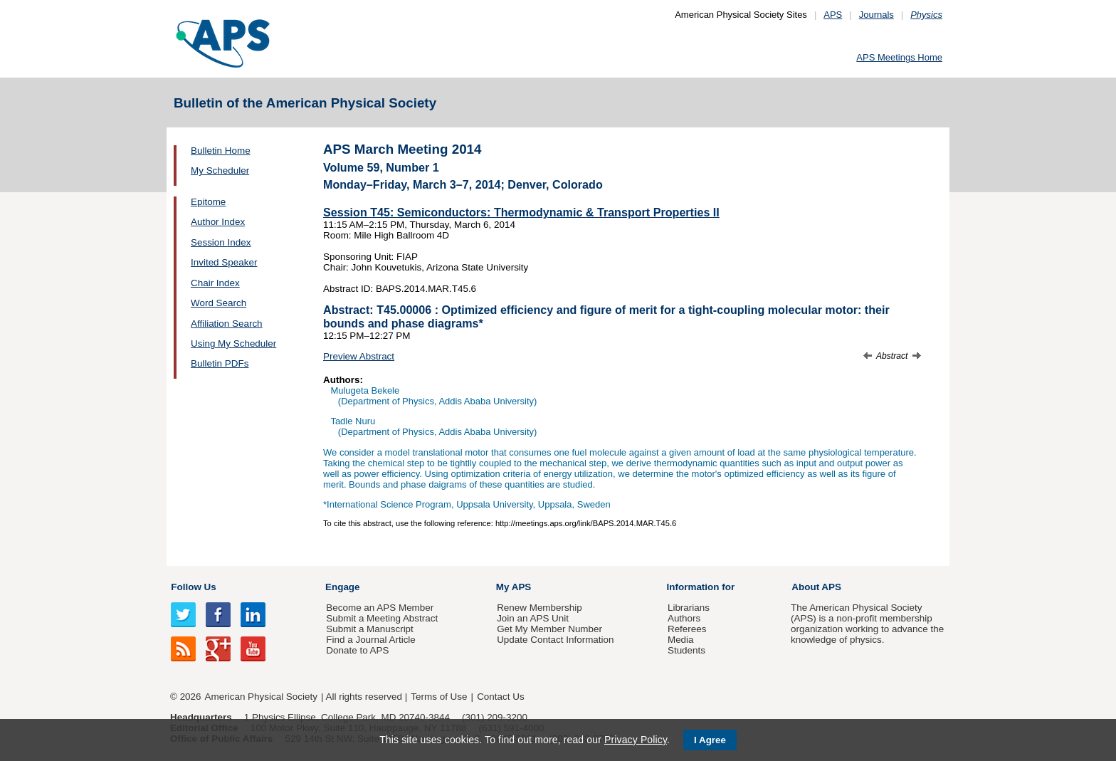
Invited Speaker (224, 262)
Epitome (208, 201)
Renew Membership (539, 607)
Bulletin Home (221, 150)
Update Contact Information (555, 639)
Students (686, 650)
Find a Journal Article (370, 639)
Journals (876, 14)
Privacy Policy (635, 739)
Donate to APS (357, 650)
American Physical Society (261, 696)
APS (832, 14)
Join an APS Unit (533, 618)
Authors (684, 618)
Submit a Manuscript (369, 629)
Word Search (218, 303)
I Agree (710, 740)
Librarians (689, 607)
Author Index (218, 221)
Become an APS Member (379, 607)
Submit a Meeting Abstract (382, 618)
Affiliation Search (227, 323)
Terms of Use (439, 696)
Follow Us (193, 587)
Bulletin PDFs (219, 363)
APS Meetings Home (899, 57)
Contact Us (500, 696)
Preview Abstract (358, 356)
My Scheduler (220, 170)
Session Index (221, 242)
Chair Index (215, 283)
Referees (687, 629)
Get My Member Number (549, 629)
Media (681, 639)
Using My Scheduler (233, 343)
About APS (816, 587)
